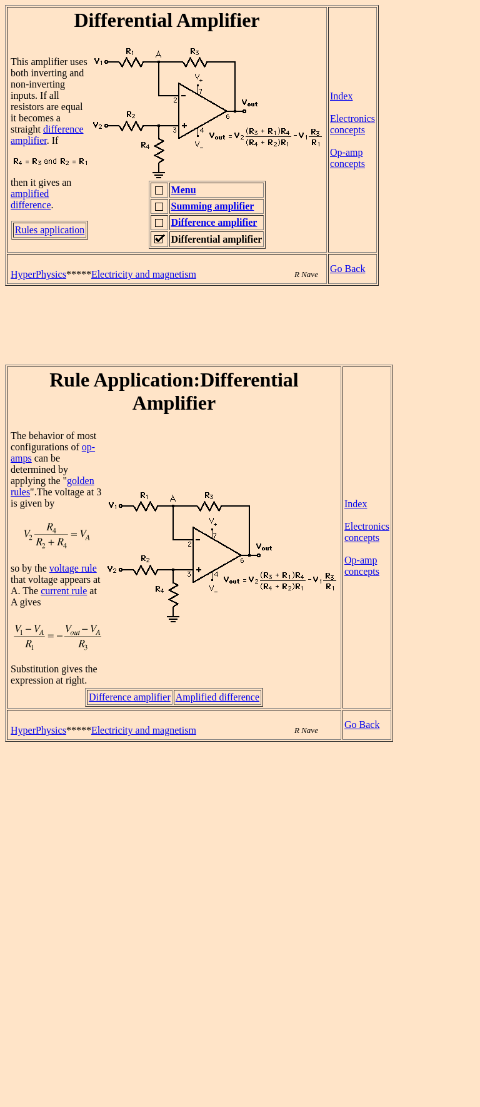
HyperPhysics (38, 274)
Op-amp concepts (347, 158)
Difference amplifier (214, 222)
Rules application (50, 230)
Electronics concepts (352, 124)
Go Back (347, 268)
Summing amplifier (212, 206)
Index (341, 96)
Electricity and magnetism (143, 274)
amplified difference (31, 199)
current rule (64, 590)
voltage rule (73, 568)
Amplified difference (217, 697)
